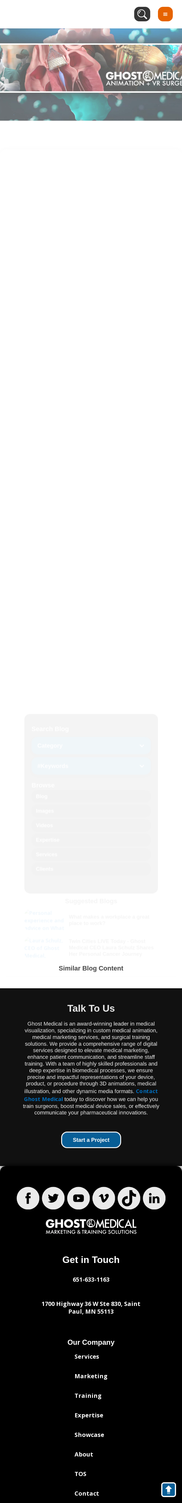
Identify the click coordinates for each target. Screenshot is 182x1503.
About (84, 1454)
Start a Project (91, 1140)
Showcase (89, 1435)
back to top (171, 1491)
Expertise (89, 1415)
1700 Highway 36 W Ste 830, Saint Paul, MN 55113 (91, 1307)
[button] (165, 14)
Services (87, 1356)
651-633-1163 (91, 1279)
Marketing (91, 1376)
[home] (44, 14)
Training (88, 1396)
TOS (80, 1474)
